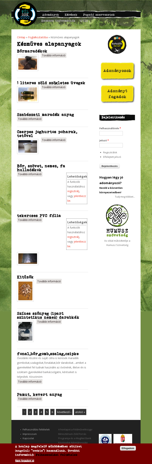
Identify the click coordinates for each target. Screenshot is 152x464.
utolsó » (80, 412)
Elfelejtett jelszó (112, 157)
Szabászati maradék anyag (45, 114)
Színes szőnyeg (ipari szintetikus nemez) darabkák (48, 315)
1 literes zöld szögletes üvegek (51, 83)
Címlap (21, 37)
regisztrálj (73, 191)
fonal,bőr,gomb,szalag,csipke (48, 354)
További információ (54, 55)
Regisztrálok (110, 152)
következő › (64, 412)
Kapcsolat (28, 438)
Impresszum (30, 434)
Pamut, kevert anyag (39, 394)
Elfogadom (128, 448)
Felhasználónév (110, 128)
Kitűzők (25, 277)
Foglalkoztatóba (38, 37)
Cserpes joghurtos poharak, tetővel (47, 134)
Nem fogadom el (24, 460)
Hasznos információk (58, 20)
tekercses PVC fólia (39, 215)
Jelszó (104, 140)
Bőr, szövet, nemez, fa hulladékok (41, 168)
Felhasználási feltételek (36, 429)
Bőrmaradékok (32, 51)
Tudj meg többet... (125, 196)
